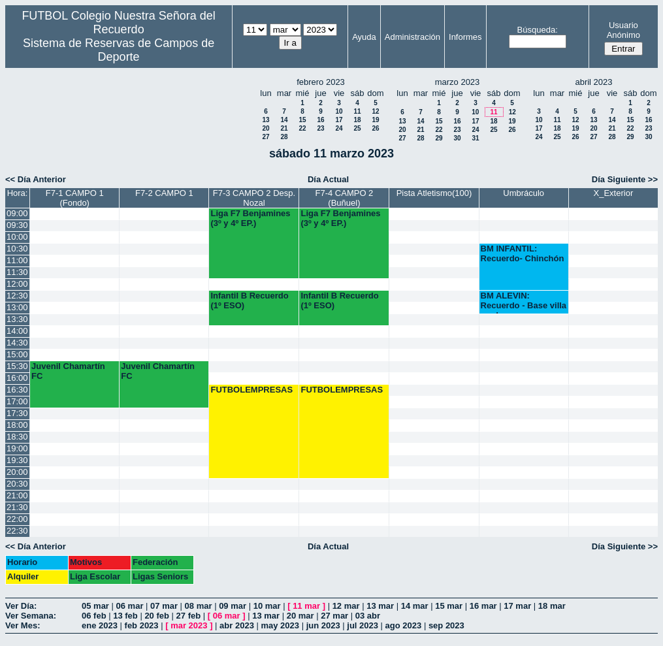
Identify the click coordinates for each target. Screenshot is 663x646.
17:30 (17, 413)
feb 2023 (142, 625)
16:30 (17, 390)
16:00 (17, 378)
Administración (412, 37)
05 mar (95, 606)
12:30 (17, 295)
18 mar (552, 606)
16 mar (483, 606)
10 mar (267, 606)
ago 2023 (403, 625)
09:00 (17, 213)
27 (265, 136)
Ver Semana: (30, 616)
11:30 (17, 272)
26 (375, 128)
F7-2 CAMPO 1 (164, 193)
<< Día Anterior (35, 179)
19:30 (17, 460)
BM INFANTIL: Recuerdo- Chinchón (522, 253)
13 (265, 119)
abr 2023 (236, 625)
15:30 (17, 366)
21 (283, 128)
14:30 (17, 342)
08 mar (198, 606)
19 (375, 119)
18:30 (17, 437)
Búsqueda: (537, 30)
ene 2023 (100, 625)
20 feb (156, 616)
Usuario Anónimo (623, 30)
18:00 (17, 425)
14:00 (17, 331)
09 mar (232, 606)
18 (357, 119)
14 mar (415, 606)
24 (338, 128)
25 (357, 128)
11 (357, 111)
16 (320, 119)
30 (457, 138)
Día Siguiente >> (625, 179)
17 (338, 119)
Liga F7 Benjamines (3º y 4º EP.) (250, 218)
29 (438, 138)
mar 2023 (188, 625)
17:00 (17, 401)
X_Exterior (614, 193)
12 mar (346, 606)
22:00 (17, 519)
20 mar (300, 616)
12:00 (17, 284)
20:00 (17, 472)
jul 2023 (362, 625)
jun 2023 (323, 625)
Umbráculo (523, 193)
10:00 (17, 237)
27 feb (188, 616)
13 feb (125, 616)
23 (320, 128)
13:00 (17, 307)
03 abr (367, 616)
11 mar (306, 606)
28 (283, 136)
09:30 (17, 225)
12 (375, 111)
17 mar (517, 606)
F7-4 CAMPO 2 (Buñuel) (344, 198)
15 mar (448, 606)
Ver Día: (21, 606)
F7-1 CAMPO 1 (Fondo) (75, 198)
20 (265, 128)
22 (302, 128)
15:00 (17, 354)
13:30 (17, 319)
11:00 (17, 260)
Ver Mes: (22, 625)
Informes (465, 37)
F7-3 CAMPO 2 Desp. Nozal (254, 198)
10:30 (17, 248)
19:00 (17, 448)
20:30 (17, 484)
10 (338, 111)
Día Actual (328, 179)
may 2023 (280, 625)
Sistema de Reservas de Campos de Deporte (118, 50)
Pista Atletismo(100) (434, 193)
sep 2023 (446, 625)
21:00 (17, 495)
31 (475, 138)
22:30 (17, 531)
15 (302, 119)
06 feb (94, 616)
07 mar (164, 606)
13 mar (380, 606)
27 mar (334, 616)
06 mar (130, 606)
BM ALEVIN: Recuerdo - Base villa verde (524, 302)
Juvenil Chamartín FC (68, 371)
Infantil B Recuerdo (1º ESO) (249, 300)
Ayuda (364, 37)
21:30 (17, 507)
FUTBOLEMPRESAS (251, 390)
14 (283, 119)
